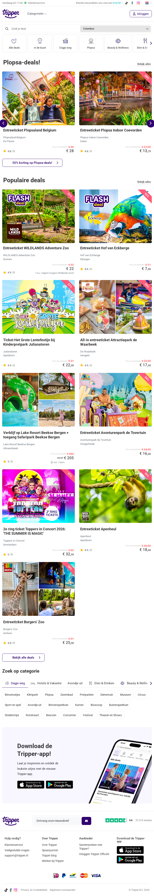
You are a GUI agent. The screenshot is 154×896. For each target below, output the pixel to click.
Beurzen (52, 716)
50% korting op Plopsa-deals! (35, 163)
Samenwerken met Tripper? (90, 846)
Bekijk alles (144, 64)
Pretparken (88, 694)
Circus (9, 705)
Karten (95, 705)
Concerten (70, 716)
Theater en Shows (112, 716)
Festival (89, 716)
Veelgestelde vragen (17, 850)
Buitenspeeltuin (135, 705)
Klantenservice (14, 844)
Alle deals (14, 42)
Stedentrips (12, 716)
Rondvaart (32, 716)
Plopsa (91, 42)
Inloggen (141, 14)
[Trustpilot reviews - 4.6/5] (128, 820)
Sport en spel (28, 705)
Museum (127, 694)
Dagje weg (65, 42)
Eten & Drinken (101, 683)
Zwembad (67, 694)
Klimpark (32, 694)
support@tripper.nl (16, 855)
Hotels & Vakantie (46, 682)
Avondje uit (75, 683)
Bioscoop (112, 705)
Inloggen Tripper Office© (94, 854)
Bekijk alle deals (26, 658)
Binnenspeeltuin (74, 705)
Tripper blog (49, 855)
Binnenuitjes (12, 694)
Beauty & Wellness (119, 42)
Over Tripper (49, 844)
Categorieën (35, 13)
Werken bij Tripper (53, 860)
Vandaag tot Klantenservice (23, 3)
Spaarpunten (50, 850)
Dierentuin (108, 694)
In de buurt (40, 42)
